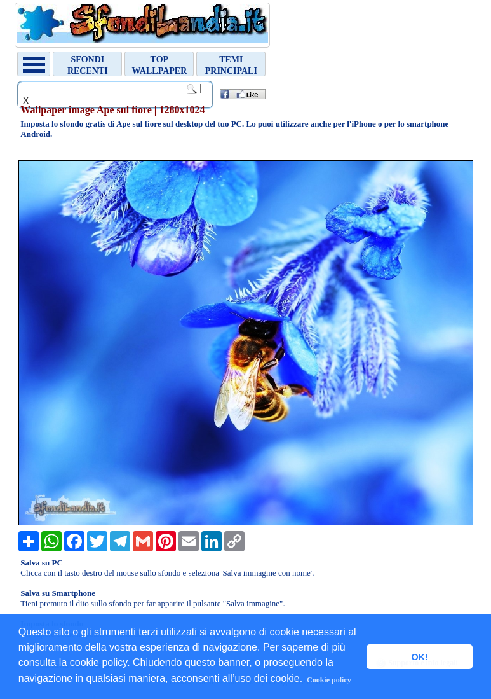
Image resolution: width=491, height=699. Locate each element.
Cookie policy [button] (329, 679)
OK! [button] (419, 657)
